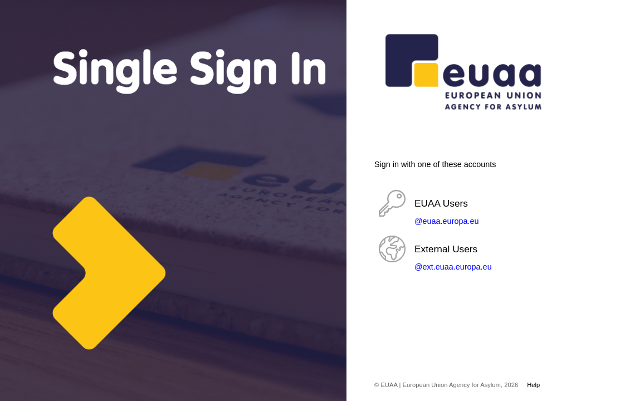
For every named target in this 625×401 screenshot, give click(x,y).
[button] (471, 208)
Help (533, 385)
